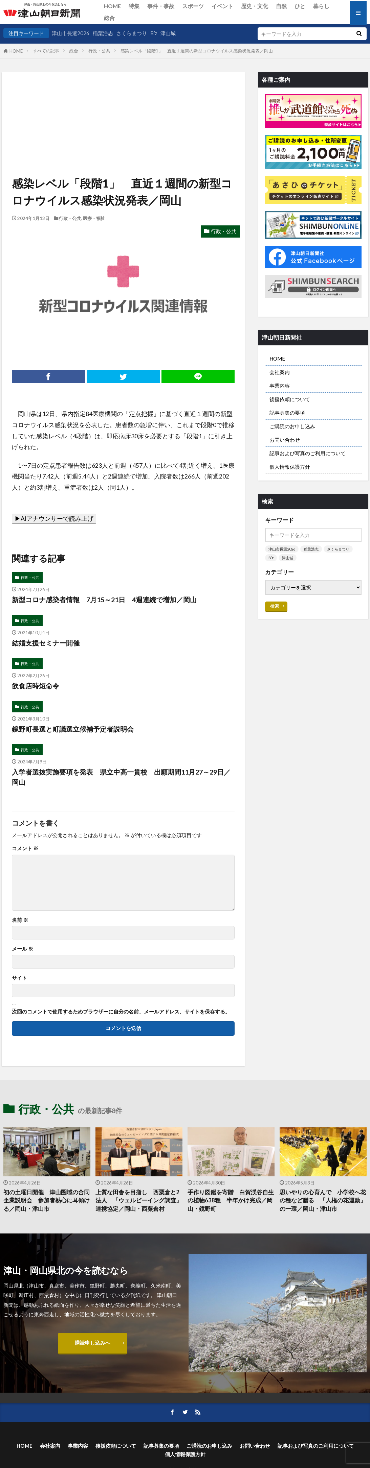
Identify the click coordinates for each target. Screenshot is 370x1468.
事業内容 (279, 386)
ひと (300, 6)
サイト (19, 977)
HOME (112, 6)
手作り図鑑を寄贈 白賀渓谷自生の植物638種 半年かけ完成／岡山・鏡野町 (231, 1201)
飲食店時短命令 (35, 686)
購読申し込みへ (92, 1343)
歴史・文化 (254, 6)
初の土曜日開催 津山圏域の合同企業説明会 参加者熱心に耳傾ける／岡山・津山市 (46, 1201)
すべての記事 (46, 50)
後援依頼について (289, 399)
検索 (274, 606)
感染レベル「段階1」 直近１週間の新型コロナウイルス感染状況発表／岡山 (199, 50)
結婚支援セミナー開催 (46, 643)
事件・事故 (160, 6)
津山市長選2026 (70, 33)
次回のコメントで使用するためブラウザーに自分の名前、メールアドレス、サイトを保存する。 (121, 1011)
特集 (134, 6)
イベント (222, 6)
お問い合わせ (284, 440)
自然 (281, 6)
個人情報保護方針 (289, 467)
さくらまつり (131, 33)
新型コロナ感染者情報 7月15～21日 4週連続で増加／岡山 (104, 599)
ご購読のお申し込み (292, 426)
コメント (25, 848)
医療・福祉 (94, 218)
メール (22, 948)
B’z (153, 33)
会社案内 (279, 372)
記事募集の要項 (287, 413)
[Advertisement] (123, 106)
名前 (20, 920)
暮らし (321, 6)
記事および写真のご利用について (307, 453)
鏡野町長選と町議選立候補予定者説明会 (73, 729)
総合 (109, 18)
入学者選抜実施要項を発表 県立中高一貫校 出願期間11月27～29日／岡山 (121, 777)
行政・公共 (99, 50)
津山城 (168, 33)
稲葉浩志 (103, 33)
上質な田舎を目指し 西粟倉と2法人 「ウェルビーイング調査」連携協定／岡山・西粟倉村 (138, 1201)
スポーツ (193, 6)
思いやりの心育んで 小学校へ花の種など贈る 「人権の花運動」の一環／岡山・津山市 (323, 1201)
